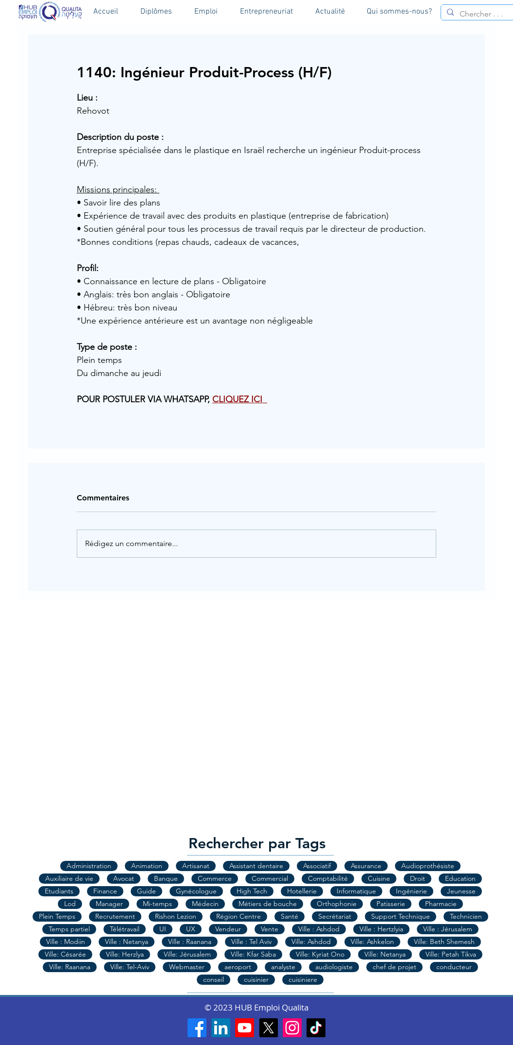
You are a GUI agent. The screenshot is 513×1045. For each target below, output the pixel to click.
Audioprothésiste (427, 865)
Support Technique (400, 916)
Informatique (356, 891)
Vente (269, 929)
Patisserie (390, 903)
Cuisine (379, 878)
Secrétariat (334, 916)
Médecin (205, 903)
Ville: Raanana (69, 966)
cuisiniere (303, 979)
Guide (146, 891)
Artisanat (195, 865)
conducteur (454, 966)
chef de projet (394, 966)
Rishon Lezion (175, 916)
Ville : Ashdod (319, 929)
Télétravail (124, 929)
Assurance (366, 865)
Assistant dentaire (256, 865)
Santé (289, 916)
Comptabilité (328, 878)
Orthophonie (337, 903)
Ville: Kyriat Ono (320, 954)
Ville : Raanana (189, 941)
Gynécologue (196, 891)
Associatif (317, 865)
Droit (417, 878)
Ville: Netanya (385, 954)
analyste (283, 966)
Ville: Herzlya (125, 954)
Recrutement (115, 916)
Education (460, 878)
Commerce (215, 878)
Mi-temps (157, 903)
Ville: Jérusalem (187, 954)
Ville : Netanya (126, 941)
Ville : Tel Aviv (251, 941)
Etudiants (59, 891)
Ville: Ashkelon (372, 941)
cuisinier (256, 979)
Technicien (466, 916)
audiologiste (334, 966)
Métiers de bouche (268, 903)
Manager (109, 903)
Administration (89, 865)
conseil (213, 979)
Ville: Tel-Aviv (129, 966)
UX (190, 929)
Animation (146, 865)
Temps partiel (69, 929)
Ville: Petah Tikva (451, 954)
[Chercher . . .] (485, 14)
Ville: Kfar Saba (253, 954)
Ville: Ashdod (311, 941)
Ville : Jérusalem (447, 929)
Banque (166, 878)
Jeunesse (461, 891)
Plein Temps (57, 916)
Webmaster (187, 966)
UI (162, 929)
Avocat (123, 878)
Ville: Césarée (65, 954)
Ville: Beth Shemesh (444, 941)
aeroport (237, 966)
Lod (70, 903)
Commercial (270, 878)
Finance (105, 891)
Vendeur (228, 929)
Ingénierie (411, 891)
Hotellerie (302, 891)
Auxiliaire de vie (69, 878)
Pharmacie (441, 903)
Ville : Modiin (65, 941)
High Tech (252, 891)
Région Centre (238, 916)
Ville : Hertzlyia (381, 929)
